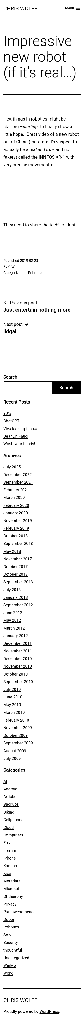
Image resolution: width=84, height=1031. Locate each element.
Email (8, 842)
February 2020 (16, 505)
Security (10, 942)
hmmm (9, 850)
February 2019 (16, 528)
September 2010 (18, 681)
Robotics (35, 273)
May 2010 (12, 704)
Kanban (10, 865)
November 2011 (17, 651)
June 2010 (12, 697)
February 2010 (16, 720)
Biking (8, 812)
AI (5, 781)
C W (11, 267)
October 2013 (15, 574)
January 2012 (15, 635)
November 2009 (17, 727)
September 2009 (18, 743)
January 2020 (15, 513)
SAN (7, 934)
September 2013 (18, 581)
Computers (13, 835)
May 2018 (12, 551)
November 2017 (17, 559)
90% (7, 413)
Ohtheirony (13, 896)
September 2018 (18, 543)
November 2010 (17, 666)
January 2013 (15, 597)
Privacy (9, 904)
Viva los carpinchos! (21, 428)
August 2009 (14, 750)
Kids (7, 873)
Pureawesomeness (20, 911)
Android (10, 789)
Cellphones (13, 819)
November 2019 (17, 520)
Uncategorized (16, 957)
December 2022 (17, 474)
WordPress (49, 1011)
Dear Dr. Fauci (15, 436)
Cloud (8, 827)
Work (8, 973)
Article (9, 796)
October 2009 (15, 735)
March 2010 (14, 712)
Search (10, 377)
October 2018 (15, 535)
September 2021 (18, 482)
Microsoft (12, 888)
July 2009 (12, 758)
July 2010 (12, 689)
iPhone (9, 858)
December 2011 (17, 643)
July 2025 (12, 467)
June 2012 (12, 612)
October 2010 (15, 674)
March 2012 (14, 628)
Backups (11, 804)
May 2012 (12, 620)
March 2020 (14, 497)
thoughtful (12, 950)
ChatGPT (11, 421)
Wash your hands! (19, 443)
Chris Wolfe (20, 8)
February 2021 (16, 489)
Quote (8, 919)
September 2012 (18, 605)
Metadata (12, 881)
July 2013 (12, 589)
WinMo (9, 965)
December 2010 (17, 658)
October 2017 (15, 566)
